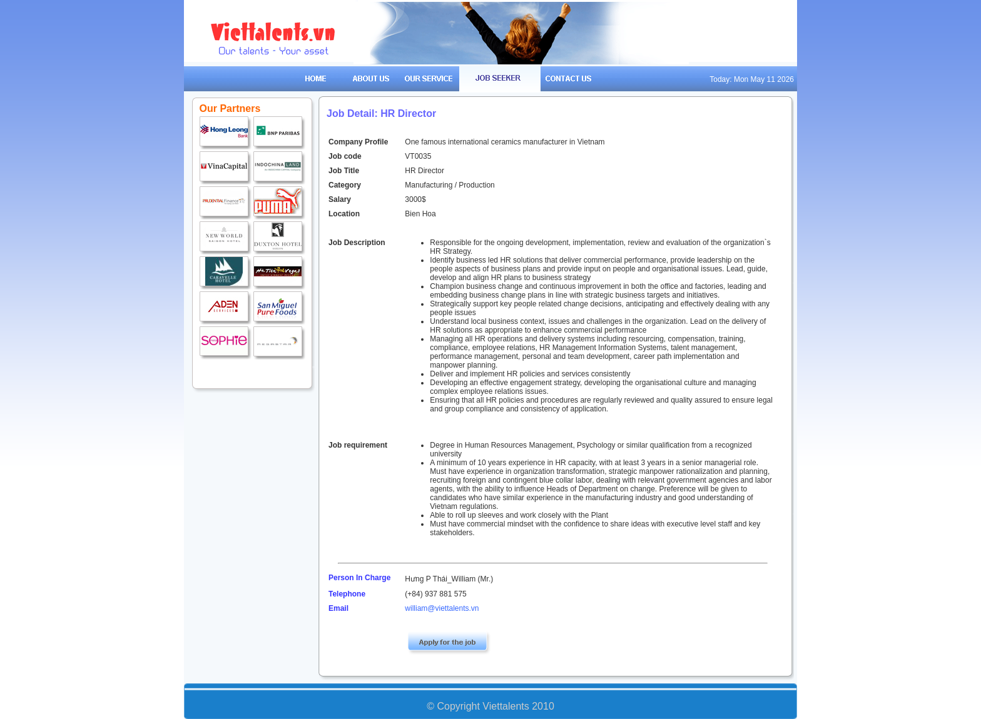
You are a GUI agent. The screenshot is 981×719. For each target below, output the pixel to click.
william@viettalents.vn (442, 608)
